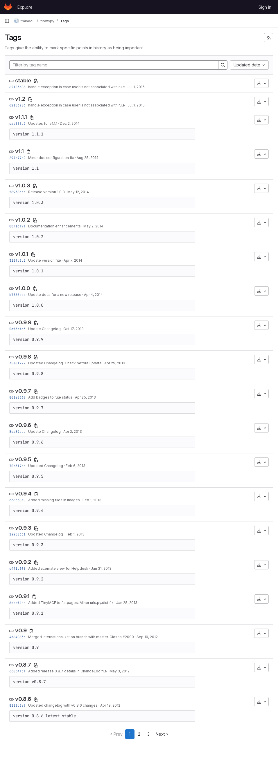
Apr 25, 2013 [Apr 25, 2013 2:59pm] (85, 397)
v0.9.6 (23, 425)
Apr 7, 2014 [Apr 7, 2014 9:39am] (73, 260)
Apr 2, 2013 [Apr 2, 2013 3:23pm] (72, 431)
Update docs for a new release (54, 294)
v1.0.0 (22, 288)
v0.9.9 (23, 322)
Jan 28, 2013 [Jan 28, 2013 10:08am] (126, 602)
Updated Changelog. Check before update (65, 363)
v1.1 (19, 151)
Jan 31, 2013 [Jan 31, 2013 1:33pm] (101, 568)
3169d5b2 (17, 260)
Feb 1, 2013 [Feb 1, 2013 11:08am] (75, 534)
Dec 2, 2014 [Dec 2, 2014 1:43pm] (70, 123)
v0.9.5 (23, 459)
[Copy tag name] (35, 80)
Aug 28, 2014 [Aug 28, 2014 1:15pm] (87, 157)
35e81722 (17, 363)
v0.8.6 (23, 699)
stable (23, 80)
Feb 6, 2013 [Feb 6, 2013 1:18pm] (75, 466)
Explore (25, 7)
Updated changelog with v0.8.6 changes (63, 705)
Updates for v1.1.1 (42, 123)
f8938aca (17, 192)
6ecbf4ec (17, 602)
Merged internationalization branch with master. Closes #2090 (81, 637)
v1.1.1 (21, 117)
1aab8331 (17, 534)
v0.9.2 (23, 562)
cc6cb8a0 (17, 500)
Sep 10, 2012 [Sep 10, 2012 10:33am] (147, 637)
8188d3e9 (17, 705)
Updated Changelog (45, 466)
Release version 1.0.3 (46, 192)
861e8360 (17, 397)
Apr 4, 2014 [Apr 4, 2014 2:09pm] (93, 294)
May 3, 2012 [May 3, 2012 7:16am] (120, 671)
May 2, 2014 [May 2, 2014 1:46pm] (93, 226)
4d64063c (17, 637)
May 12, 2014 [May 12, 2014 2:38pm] (78, 192)
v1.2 (20, 98)
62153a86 (17, 87)
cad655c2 (17, 123)
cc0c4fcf (17, 671)
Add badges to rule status (50, 397)
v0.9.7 (23, 391)
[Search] (222, 65)
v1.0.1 (21, 254)
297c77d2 (17, 157)
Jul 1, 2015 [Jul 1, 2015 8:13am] (136, 87)
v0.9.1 (22, 596)
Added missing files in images (54, 500)
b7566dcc (17, 294)
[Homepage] (8, 7)
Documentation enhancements (54, 226)
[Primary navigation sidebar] (7, 21)
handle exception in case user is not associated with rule (76, 87)
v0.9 (21, 630)
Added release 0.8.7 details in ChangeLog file (67, 671)
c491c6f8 (17, 568)
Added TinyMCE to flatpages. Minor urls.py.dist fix (71, 602)
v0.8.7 (23, 664)
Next (162, 734)
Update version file (44, 260)
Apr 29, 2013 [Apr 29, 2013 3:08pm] (114, 363)
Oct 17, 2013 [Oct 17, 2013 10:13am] (73, 329)
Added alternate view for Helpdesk (58, 568)
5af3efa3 (17, 329)
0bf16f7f (17, 226)
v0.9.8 (23, 356)
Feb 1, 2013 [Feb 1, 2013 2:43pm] (91, 500)
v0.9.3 (23, 527)
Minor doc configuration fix (51, 157)
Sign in (265, 7)
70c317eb (17, 466)
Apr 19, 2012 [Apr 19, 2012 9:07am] (110, 705)
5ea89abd (17, 431)
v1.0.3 (22, 185)
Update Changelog (44, 329)
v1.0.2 (22, 219)
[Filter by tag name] (113, 65)
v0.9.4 (23, 493)
